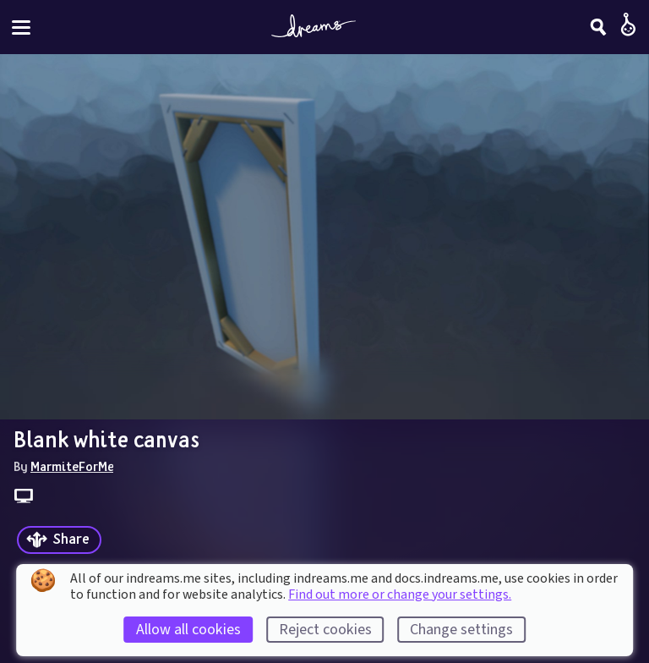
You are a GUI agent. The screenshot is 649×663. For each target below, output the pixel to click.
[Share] (59, 540)
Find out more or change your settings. (399, 594)
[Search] (598, 27)
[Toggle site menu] (21, 27)
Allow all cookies (188, 629)
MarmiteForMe (71, 466)
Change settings (461, 629)
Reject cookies (325, 629)
